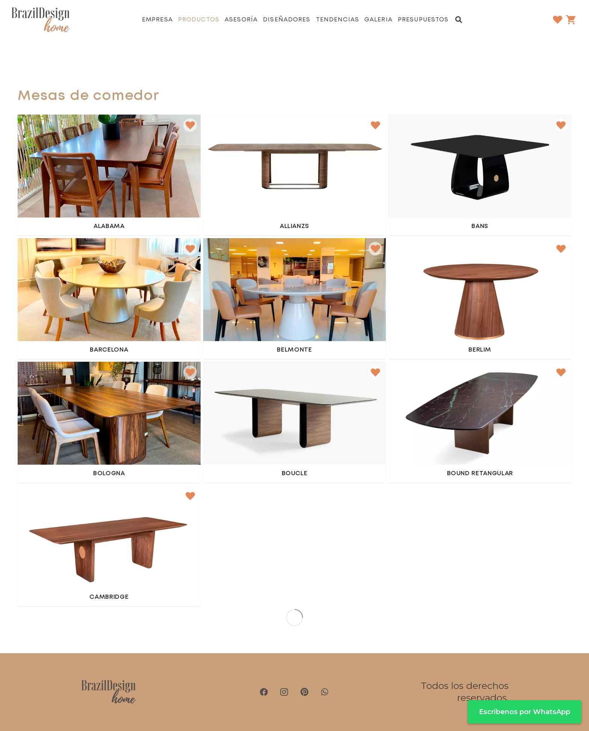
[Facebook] (264, 692)
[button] (459, 19)
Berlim (479, 350)
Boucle (295, 473)
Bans (479, 226)
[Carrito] (570, 19)
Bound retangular (480, 473)
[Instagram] (284, 692)
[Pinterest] (304, 692)
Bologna (109, 473)
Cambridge (108, 597)
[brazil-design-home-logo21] (40, 20)
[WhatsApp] (325, 692)
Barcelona (109, 350)
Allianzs (294, 226)
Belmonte (294, 350)
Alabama (109, 226)
